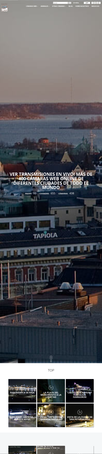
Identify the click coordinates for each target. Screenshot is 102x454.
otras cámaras (59, 6)
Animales (45, 6)
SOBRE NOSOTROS (82, 6)
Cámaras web (32, 6)
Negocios (95, 6)
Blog (71, 6)
